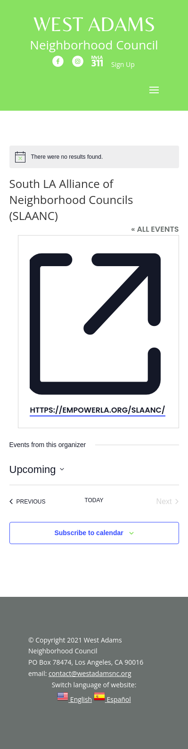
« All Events (155, 229)
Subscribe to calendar (88, 533)
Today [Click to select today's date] (93, 500)
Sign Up (123, 64)
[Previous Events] (27, 502)
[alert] (94, 157)
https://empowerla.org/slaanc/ (97, 410)
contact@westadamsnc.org (90, 673)
